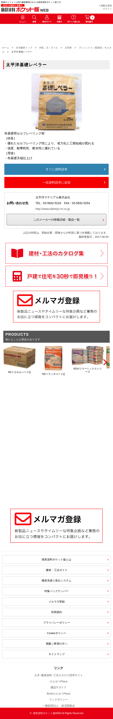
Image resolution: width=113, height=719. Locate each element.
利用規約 (56, 612)
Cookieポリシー (56, 633)
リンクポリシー (58, 699)
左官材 (68, 47)
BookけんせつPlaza (58, 693)
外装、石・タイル (48, 47)
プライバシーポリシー (56, 622)
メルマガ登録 (57, 601)
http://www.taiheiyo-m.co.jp (53, 209)
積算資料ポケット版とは (56, 559)
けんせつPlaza (58, 681)
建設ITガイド (59, 687)
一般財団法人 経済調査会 (59, 705)
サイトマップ (57, 654)
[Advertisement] (57, 469)
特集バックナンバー (56, 591)
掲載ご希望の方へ (56, 643)
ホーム (5, 47)
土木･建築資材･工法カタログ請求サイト (58, 675)
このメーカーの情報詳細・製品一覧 (56, 219)
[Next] (104, 362)
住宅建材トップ (24, 47)
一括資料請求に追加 (56, 182)
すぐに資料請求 (56, 169)
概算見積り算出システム (56, 580)
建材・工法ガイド (56, 570)
